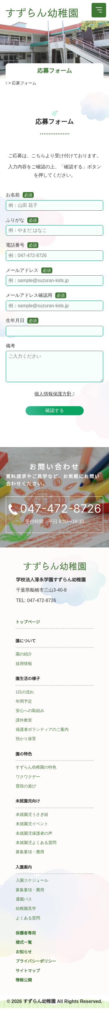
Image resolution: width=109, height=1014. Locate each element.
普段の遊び (26, 791)
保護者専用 (26, 939)
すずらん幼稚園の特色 (36, 773)
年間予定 (24, 707)
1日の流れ (25, 697)
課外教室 (24, 726)
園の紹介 (24, 659)
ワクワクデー (28, 782)
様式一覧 (24, 948)
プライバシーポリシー (36, 967)
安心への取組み (30, 716)
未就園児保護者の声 (34, 839)
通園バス (24, 905)
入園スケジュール (32, 886)
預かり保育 (26, 744)
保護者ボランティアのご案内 (42, 735)
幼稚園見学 (26, 914)
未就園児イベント (32, 829)
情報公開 (24, 986)
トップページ (28, 628)
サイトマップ (28, 976)
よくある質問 (28, 923)
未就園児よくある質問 (36, 848)
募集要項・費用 (30, 857)
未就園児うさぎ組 (32, 820)
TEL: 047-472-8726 (36, 606)
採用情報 (24, 669)
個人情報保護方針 (54, 399)
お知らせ (24, 957)
